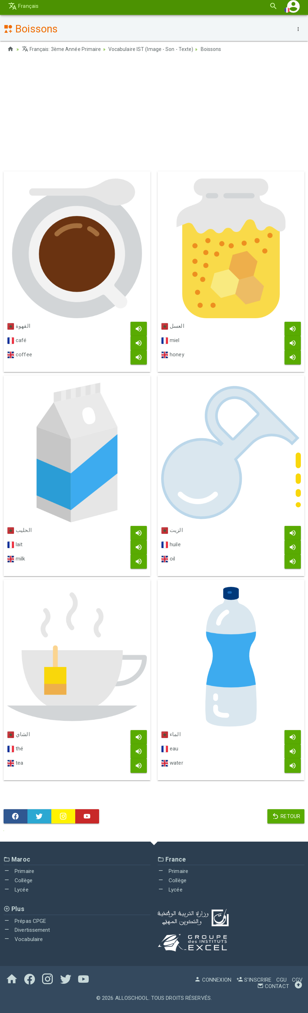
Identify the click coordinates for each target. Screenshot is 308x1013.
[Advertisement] (154, 114)
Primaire (19, 871)
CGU (281, 980)
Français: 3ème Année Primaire (61, 49)
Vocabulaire (23, 939)
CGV (297, 980)
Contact (273, 986)
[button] (293, 8)
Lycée (16, 890)
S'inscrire (253, 980)
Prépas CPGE (25, 921)
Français (23, 8)
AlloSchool (132, 998)
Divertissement (27, 930)
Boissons (211, 49)
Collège (18, 880)
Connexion (212, 980)
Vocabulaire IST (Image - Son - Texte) (151, 49)
